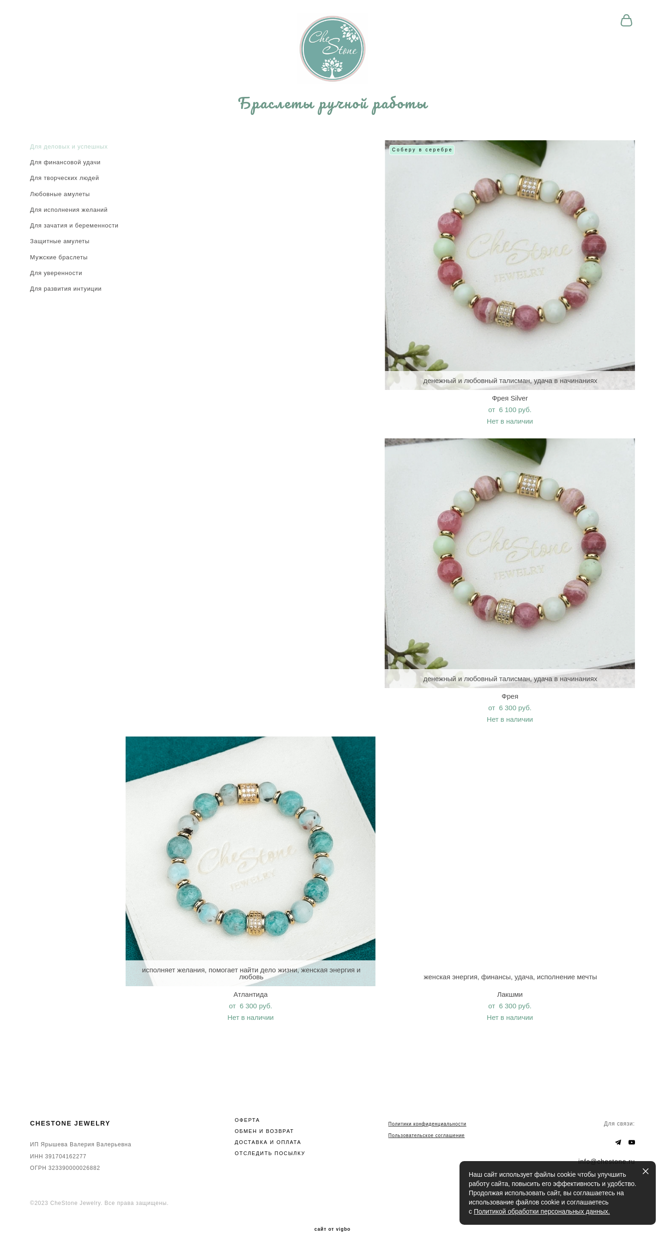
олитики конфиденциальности (429, 1106)
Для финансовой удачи (65, 172)
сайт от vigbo (332, 1212)
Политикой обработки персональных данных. (542, 1211)
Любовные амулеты (60, 204)
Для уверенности (56, 283)
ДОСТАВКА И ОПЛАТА (268, 1125)
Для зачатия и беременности (74, 235)
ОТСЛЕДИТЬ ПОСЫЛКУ (270, 1136)
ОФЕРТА (247, 1103)
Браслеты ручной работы (333, 112)
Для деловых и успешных (69, 156)
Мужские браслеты (59, 267)
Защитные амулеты (60, 251)
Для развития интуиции (66, 299)
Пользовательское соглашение (426, 1118)
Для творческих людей (64, 188)
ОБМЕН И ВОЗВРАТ (264, 1114)
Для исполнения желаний (69, 219)
